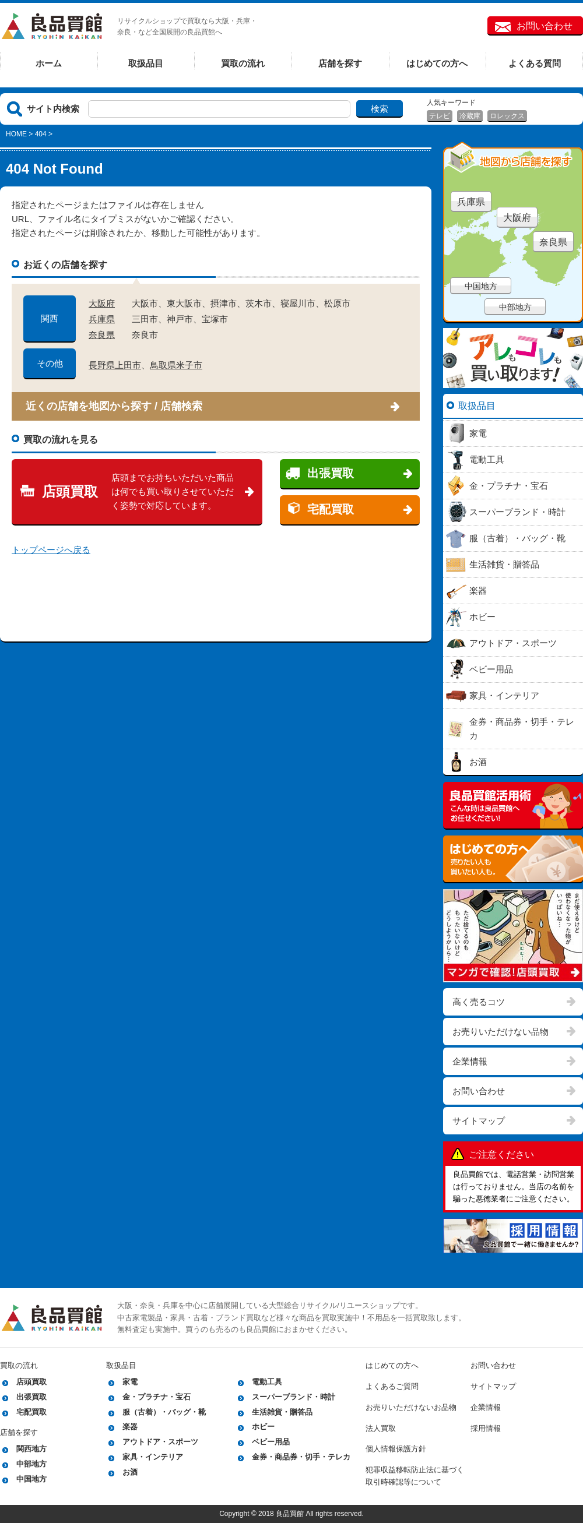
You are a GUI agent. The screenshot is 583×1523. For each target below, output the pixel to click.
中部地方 (515, 307)
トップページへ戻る (51, 550)
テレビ (439, 116)
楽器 (130, 1426)
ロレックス (507, 116)
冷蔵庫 (469, 116)
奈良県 (102, 335)
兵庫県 (102, 319)
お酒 (130, 1472)
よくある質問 (534, 63)
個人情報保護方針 (396, 1448)
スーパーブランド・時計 (293, 1396)
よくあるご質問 (392, 1386)
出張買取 (330, 473)
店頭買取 (70, 491)
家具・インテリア (152, 1457)
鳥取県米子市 (176, 365)
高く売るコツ (478, 1002)
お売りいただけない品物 (500, 1032)
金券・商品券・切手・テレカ (301, 1457)
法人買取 (381, 1428)
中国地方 (481, 286)
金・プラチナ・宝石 (156, 1396)
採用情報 (485, 1428)
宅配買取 (330, 509)
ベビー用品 (271, 1441)
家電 (130, 1381)
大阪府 (102, 303)
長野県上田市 (115, 365)
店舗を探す (340, 63)
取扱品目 (145, 63)
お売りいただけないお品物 (411, 1407)
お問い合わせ (545, 26)
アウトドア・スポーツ (160, 1441)
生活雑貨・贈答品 (282, 1412)
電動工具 (267, 1381)
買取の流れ (243, 63)
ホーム (49, 63)
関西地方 (31, 1448)
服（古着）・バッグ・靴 (164, 1412)
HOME (16, 134)
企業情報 (469, 1061)
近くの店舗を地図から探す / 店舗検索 (114, 406)
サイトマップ (478, 1121)
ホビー (263, 1426)
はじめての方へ (437, 63)
